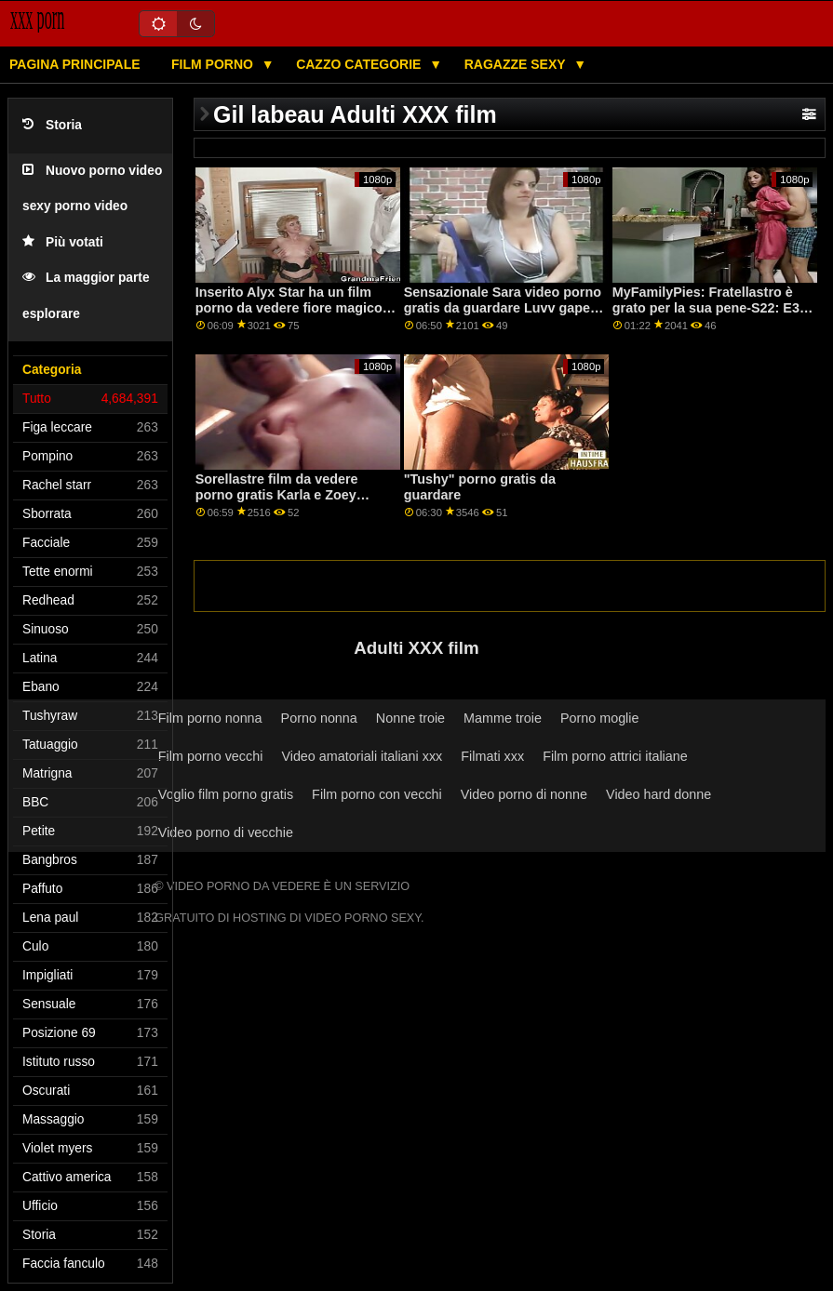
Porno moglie (599, 718)
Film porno (214, 64)
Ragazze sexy (517, 64)
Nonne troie (410, 718)
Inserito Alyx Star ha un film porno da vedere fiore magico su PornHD (289, 307)
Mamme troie (503, 718)
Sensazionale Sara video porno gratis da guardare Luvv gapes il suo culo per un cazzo (502, 307)
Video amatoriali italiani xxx (361, 756)
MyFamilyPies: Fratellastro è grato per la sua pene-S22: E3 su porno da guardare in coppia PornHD (712, 315)
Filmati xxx (492, 756)
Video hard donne (658, 794)
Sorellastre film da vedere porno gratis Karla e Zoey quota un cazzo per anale (276, 494)
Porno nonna (319, 718)
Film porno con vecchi (377, 794)
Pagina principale (75, 64)
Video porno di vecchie (225, 832)
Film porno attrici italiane (615, 756)
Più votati (62, 242)
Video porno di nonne (524, 794)
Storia (52, 125)
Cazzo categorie (360, 64)
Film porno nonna (210, 718)
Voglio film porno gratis (225, 794)
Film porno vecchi (210, 756)
